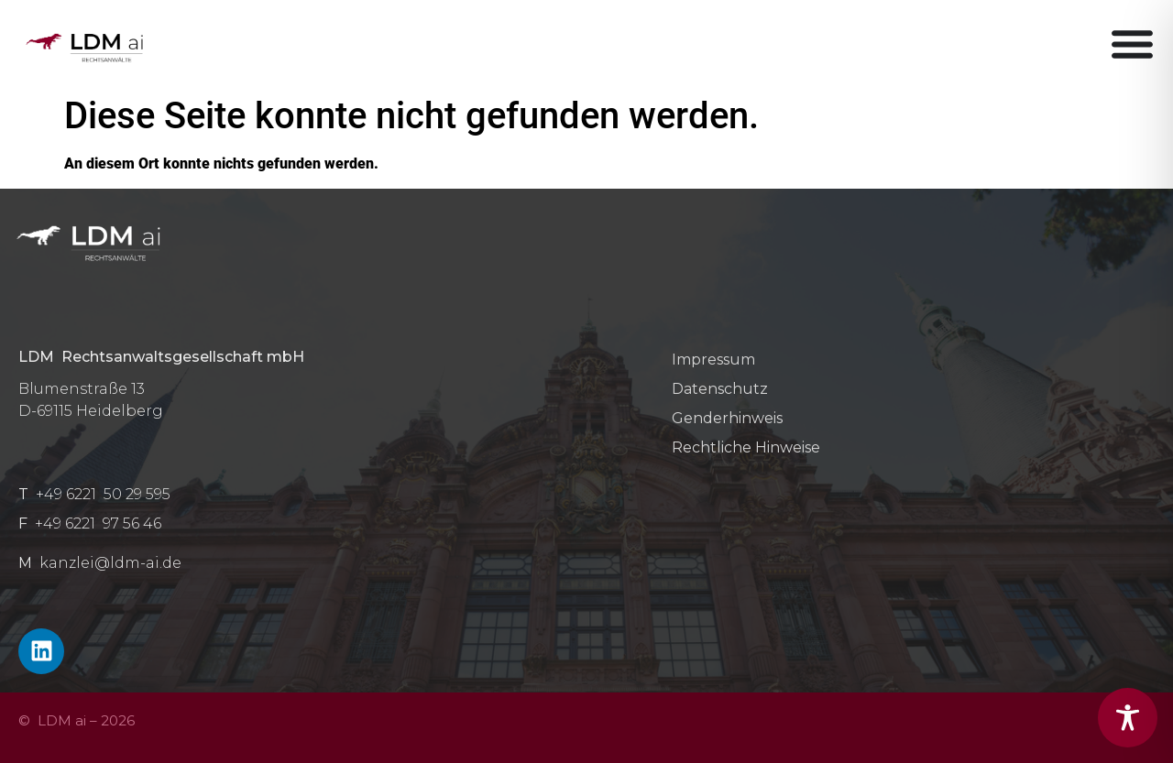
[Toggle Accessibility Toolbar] (1127, 717)
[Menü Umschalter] (1132, 43)
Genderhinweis (727, 418)
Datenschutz (720, 389)
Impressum (713, 359)
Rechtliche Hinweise (746, 447)
